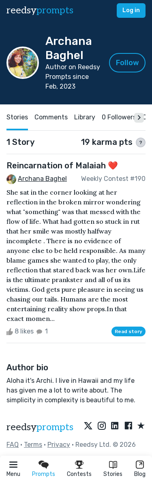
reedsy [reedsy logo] (39, 10)
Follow (127, 62)
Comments (51, 117)
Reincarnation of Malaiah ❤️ (62, 165)
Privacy (58, 444)
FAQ (12, 444)
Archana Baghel (42, 179)
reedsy (39, 427)
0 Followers (119, 117)
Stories (112, 474)
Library (84, 117)
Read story (128, 331)
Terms (33, 444)
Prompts (43, 474)
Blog (140, 474)
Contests (79, 474)
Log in (131, 10)
